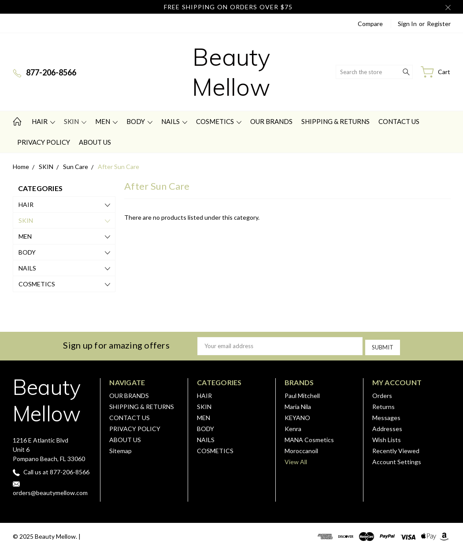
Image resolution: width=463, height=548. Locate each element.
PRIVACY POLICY (43, 142)
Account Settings (396, 460)
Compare (370, 23)
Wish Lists (386, 438)
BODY (139, 121)
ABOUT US (95, 142)
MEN (106, 121)
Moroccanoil (301, 449)
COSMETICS (218, 121)
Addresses (387, 427)
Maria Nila (298, 405)
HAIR (43, 121)
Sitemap (120, 449)
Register (439, 23)
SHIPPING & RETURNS (335, 121)
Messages (386, 416)
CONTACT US (398, 121)
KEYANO (297, 416)
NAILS (174, 121)
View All (296, 460)
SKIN (75, 121)
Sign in (407, 23)
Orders (382, 394)
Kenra (293, 427)
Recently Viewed (395, 449)
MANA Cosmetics (309, 438)
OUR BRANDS (271, 121)
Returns (383, 405)
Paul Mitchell (302, 394)
